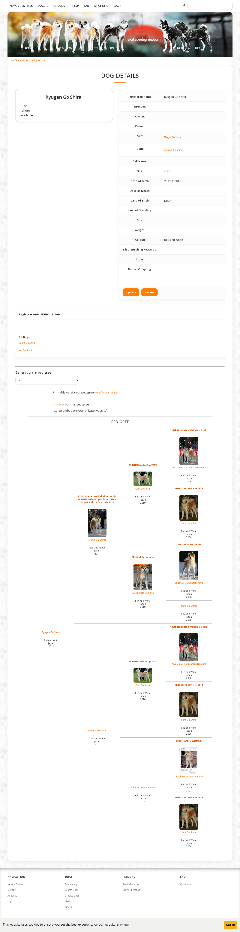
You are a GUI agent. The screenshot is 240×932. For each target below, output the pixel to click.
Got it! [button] (230, 925)
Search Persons (131, 884)
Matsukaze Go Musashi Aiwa (188, 762)
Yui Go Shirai (25, 350)
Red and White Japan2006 (188, 534)
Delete (149, 292)
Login (117, 6)
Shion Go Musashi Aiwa (142, 787)
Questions (185, 884)
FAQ (86, 6)
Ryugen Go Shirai (51, 632)
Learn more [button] (123, 924)
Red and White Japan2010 (143, 499)
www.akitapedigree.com (33, 60)
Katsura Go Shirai (173, 150)
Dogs (44, 6)
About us (12, 895)
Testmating (71, 884)
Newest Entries (21, 6)
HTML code (58, 404)
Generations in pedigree (33, 372)
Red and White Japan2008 (188, 478)
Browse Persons (131, 889)
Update (131, 292)
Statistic (101, 6)
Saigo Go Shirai (27, 343)
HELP (75, 6)
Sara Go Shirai (188, 510)
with (97, 392)
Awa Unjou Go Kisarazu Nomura (188, 453)
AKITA (14, 60)
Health (68, 901)
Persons (61, 6)
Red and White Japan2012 (51, 643)
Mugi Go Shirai (189, 605)
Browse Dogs (72, 895)
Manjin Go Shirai (172, 137)
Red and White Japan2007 (188, 787)
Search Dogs (71, 889)
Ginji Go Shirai (143, 481)
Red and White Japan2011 (97, 550)
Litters (68, 907)
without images (110, 392)
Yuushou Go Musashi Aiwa (188, 567)
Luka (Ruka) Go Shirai (143, 579)
